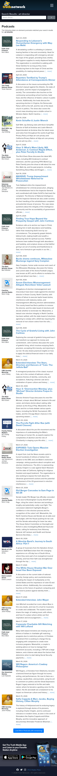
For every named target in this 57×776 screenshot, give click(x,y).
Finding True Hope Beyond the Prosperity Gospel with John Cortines (35, 219)
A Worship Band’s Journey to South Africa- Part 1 (34, 542)
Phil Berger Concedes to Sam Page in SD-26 (35, 491)
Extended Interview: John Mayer (32, 600)
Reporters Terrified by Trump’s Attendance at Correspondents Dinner (35, 78)
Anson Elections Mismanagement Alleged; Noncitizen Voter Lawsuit (33, 283)
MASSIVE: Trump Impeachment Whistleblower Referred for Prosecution (32, 178)
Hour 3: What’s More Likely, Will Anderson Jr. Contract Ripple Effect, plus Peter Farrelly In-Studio (34, 149)
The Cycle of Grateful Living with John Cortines (35, 331)
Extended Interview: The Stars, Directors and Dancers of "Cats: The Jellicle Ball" (34, 365)
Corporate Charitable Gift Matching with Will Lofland (34, 625)
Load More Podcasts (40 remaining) (28, 731)
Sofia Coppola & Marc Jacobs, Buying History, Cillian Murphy (35, 700)
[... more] (48, 71)
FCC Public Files (34, 770)
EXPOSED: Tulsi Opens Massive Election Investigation (32, 448)
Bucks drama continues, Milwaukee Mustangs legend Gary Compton (34, 259)
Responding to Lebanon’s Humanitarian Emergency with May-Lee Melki (34, 43)
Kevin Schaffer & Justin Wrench (32, 120)
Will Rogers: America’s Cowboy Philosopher (31, 665)
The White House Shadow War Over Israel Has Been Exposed (34, 569)
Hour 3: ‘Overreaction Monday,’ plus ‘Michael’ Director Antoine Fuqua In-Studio (34, 391)
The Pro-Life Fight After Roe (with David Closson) (33, 424)
